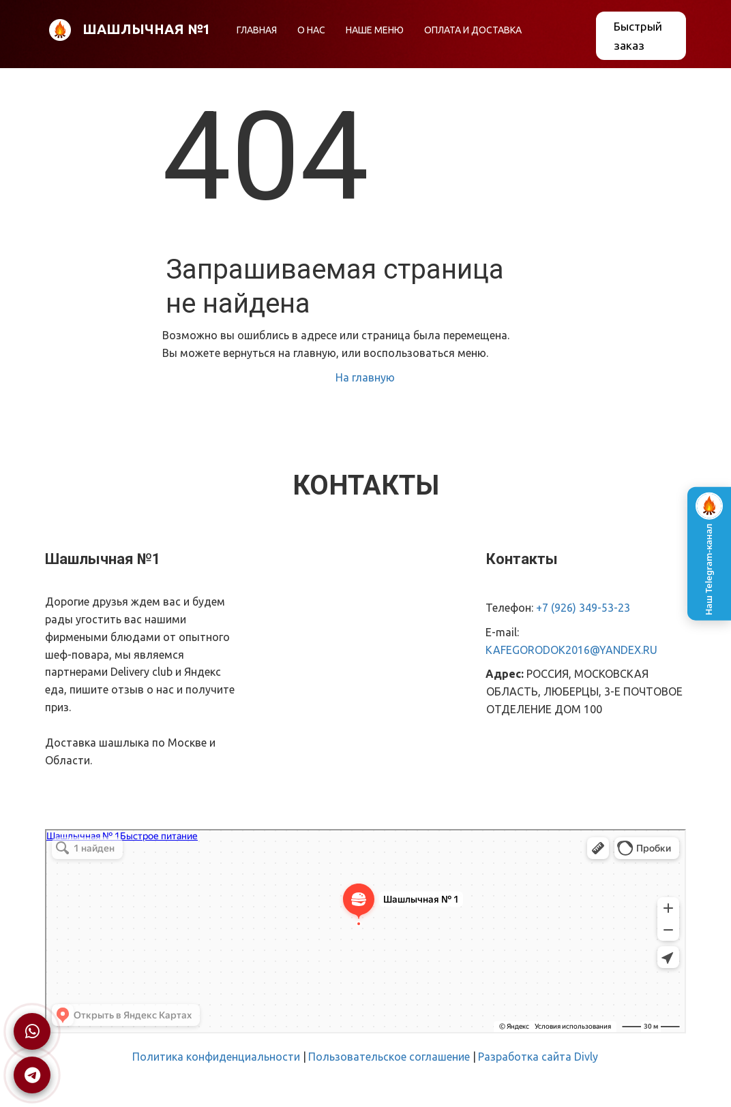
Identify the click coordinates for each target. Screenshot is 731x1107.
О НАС (311, 30)
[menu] (401, 30)
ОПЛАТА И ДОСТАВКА (473, 30)
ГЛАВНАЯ (257, 30)
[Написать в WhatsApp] (32, 1031)
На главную (365, 377)
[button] (374, 30)
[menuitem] (256, 30)
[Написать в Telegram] (32, 1075)
